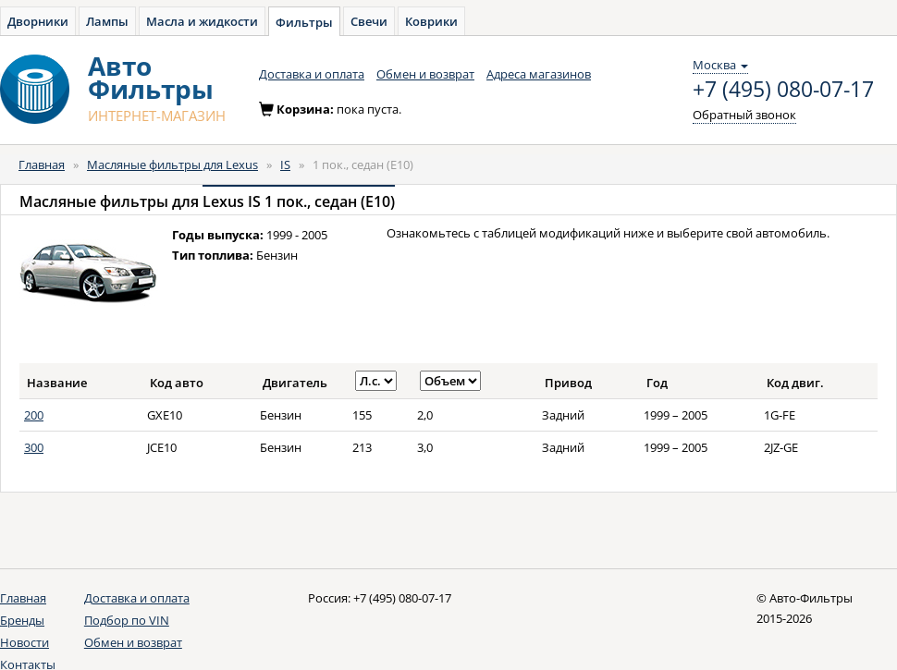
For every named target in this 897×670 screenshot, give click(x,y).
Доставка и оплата (311, 74)
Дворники (37, 21)
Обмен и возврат (425, 74)
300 (33, 447)
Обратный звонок (744, 114)
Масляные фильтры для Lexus (172, 164)
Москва (720, 64)
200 (33, 415)
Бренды (22, 620)
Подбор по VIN (126, 620)
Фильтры (304, 22)
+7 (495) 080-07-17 (783, 89)
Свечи (368, 21)
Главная (41, 164)
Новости (24, 642)
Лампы (107, 21)
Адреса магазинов (538, 74)
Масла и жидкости (202, 21)
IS (285, 164)
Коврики (431, 21)
